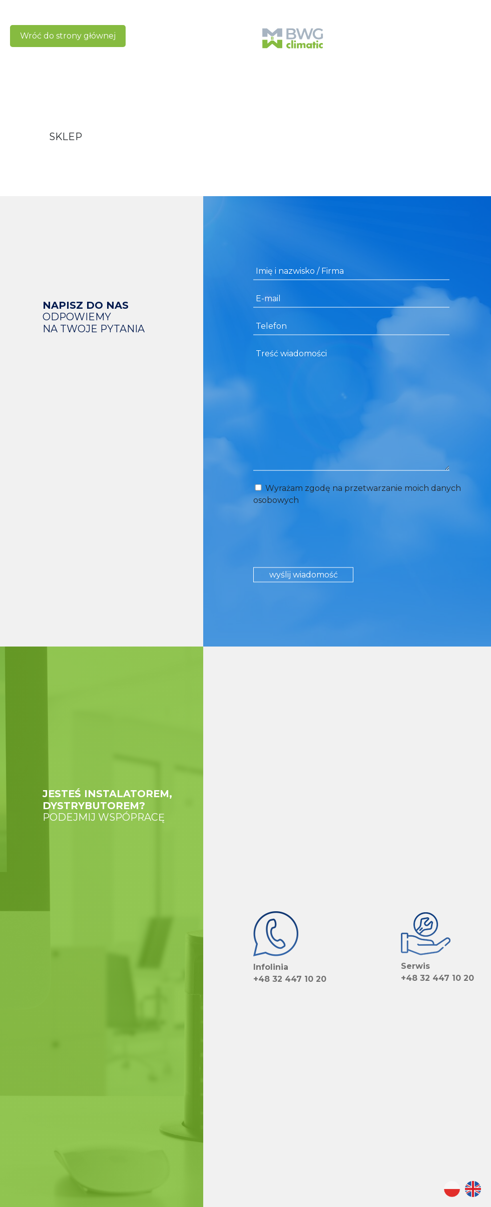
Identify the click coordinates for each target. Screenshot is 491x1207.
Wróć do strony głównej (68, 36)
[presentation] (329, 537)
